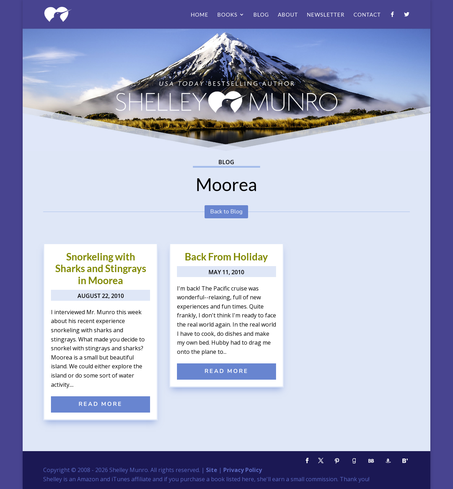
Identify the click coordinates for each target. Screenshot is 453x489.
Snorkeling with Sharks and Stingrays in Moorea (100, 268)
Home (199, 15)
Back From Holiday (226, 257)
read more (100, 404)
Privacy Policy (242, 470)
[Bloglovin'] (405, 461)
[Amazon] (388, 461)
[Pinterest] (337, 461)
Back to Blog (226, 211)
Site (211, 470)
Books (227, 15)
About (288, 15)
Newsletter (326, 15)
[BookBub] (371, 461)
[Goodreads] (354, 461)
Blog (261, 15)
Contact (367, 15)
